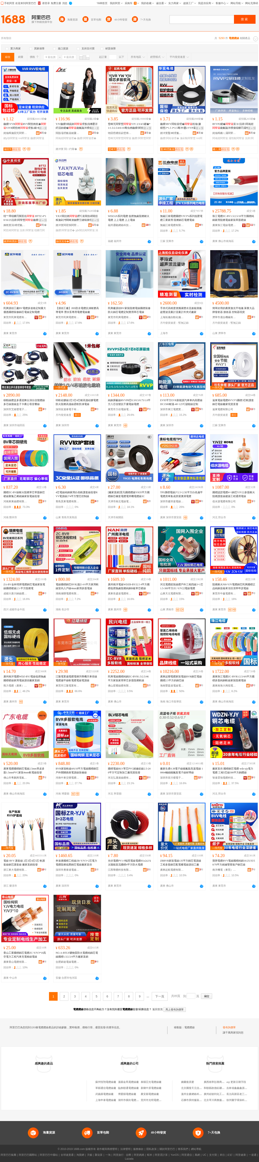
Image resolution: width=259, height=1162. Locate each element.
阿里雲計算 (161, 1154)
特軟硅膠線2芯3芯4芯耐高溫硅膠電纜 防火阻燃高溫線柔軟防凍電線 (77, 402)
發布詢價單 (229, 1027)
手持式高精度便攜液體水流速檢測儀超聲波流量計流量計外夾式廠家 (181, 310)
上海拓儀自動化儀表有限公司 (172, 317)
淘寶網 (80, 1154)
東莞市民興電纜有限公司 (15, 317)
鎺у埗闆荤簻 (10, 138)
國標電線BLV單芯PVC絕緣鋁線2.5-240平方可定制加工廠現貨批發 (129, 770)
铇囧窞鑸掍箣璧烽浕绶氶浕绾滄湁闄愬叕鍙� (120, 133)
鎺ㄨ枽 (43, 128)
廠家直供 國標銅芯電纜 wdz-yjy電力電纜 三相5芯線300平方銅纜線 (232, 770)
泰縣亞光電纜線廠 (151, 1081)
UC (204, 1154)
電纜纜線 (189, 1027)
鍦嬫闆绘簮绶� (169, 138)
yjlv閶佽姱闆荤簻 (85, 230)
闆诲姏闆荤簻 (220, 138)
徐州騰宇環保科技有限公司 (241, 1100)
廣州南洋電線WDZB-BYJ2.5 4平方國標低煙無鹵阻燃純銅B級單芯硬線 (129, 586)
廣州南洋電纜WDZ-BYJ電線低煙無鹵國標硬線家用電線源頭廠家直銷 (24, 678)
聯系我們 (183, 1149)
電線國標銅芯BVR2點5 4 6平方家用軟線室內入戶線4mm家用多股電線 (77, 586)
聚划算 (99, 1154)
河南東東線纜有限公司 (15, 501)
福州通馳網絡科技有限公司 (120, 225)
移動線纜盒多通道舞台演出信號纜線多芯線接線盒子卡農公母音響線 (24, 402)
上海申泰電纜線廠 (105, 1100)
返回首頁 (157, 1009)
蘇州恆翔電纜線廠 (105, 1081)
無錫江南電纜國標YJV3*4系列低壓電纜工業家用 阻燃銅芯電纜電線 (181, 218)
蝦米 (149, 1154)
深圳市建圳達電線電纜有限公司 (172, 501)
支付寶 (213, 1154)
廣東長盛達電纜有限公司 (120, 593)
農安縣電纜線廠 (150, 1094)
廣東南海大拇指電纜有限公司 (224, 685)
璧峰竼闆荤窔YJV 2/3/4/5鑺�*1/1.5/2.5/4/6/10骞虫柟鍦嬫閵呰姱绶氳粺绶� (129, 126)
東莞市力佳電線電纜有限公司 (120, 409)
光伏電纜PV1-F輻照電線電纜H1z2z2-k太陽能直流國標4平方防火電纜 (129, 862)
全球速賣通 (67, 1154)
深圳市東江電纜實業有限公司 (172, 409)
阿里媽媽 (139, 1154)
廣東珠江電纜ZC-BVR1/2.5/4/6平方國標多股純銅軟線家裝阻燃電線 (233, 678)
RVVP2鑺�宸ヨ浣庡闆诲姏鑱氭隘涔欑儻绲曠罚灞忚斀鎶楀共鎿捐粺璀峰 (233, 126)
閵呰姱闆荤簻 (11, 230)
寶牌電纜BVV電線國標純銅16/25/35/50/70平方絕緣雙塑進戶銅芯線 (233, 862)
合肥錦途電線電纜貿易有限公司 (67, 961)
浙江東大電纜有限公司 (15, 869)
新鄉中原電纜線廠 (151, 1088)
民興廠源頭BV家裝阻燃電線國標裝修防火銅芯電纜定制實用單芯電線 (129, 310)
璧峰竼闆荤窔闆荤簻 (119, 138)
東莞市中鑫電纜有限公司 (224, 593)
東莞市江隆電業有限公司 (67, 685)
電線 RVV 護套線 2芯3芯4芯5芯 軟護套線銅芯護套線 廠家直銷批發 (24, 862)
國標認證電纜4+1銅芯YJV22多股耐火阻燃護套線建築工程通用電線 (233, 494)
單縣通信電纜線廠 (105, 1088)
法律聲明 (125, 1149)
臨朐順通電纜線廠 (128, 1088)
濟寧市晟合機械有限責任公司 (224, 317)
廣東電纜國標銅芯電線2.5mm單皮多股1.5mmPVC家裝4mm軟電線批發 (23, 770)
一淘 (108, 1154)
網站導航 (196, 1149)
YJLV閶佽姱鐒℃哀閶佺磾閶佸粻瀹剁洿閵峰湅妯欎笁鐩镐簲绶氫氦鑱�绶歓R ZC (77, 218)
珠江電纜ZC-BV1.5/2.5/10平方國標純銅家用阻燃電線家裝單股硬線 (233, 218)
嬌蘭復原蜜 (187, 1081)
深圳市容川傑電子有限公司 (172, 777)
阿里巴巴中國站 (49, 1154)
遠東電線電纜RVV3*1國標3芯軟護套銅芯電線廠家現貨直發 (233, 402)
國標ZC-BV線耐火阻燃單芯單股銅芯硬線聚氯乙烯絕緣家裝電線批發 (24, 494)
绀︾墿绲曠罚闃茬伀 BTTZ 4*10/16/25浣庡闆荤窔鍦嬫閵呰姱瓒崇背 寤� (24, 218)
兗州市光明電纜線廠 (152, 1100)
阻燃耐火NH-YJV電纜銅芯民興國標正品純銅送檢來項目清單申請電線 (233, 586)
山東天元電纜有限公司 (172, 593)
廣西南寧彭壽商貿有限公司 (219, 1081)
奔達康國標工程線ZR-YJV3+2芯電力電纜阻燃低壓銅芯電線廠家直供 (76, 862)
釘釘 (230, 1154)
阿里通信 (187, 1154)
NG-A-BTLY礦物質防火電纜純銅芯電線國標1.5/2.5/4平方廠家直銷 (77, 954)
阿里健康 (240, 1154)
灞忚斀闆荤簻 (236, 138)
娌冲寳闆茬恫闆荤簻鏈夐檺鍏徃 (67, 225)
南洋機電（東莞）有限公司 (224, 869)
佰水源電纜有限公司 (224, 501)
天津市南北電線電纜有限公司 (120, 501)
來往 (222, 1154)
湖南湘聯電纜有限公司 (67, 593)
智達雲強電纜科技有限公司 (224, 777)
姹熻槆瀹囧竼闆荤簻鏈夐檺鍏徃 (15, 133)
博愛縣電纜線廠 (127, 1094)
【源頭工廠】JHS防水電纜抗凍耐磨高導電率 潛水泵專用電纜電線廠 (77, 310)
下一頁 (159, 996)
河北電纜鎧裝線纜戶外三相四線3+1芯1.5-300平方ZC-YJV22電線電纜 (181, 586)
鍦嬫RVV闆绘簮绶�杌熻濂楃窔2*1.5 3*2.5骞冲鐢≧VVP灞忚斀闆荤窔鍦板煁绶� (180, 126)
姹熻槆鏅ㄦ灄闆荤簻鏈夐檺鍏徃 (224, 133)
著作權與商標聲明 (107, 1149)
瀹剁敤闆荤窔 (188, 138)
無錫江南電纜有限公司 (172, 225)
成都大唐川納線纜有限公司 (15, 593)
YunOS (175, 1154)
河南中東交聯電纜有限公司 (67, 777)
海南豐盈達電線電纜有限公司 (172, 685)
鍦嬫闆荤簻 (37, 138)
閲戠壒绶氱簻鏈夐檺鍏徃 (67, 133)
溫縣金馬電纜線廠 (128, 1081)
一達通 (252, 1154)
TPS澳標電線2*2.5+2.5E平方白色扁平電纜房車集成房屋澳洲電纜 (181, 494)
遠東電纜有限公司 (222, 409)
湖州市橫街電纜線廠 (129, 1100)
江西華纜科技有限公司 (120, 869)
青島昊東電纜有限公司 (67, 501)
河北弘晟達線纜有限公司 (120, 777)
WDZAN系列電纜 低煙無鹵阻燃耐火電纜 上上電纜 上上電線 (128, 218)
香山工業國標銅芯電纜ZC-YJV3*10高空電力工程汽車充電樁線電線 (24, 954)
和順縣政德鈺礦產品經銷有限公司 (223, 1088)
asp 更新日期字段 (236, 1081)
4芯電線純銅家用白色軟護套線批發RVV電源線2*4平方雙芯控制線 (77, 494)
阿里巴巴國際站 (28, 1154)
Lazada (129, 1158)
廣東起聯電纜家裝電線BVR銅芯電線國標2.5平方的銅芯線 (181, 678)
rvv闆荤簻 (24, 138)
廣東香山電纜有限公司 (15, 961)
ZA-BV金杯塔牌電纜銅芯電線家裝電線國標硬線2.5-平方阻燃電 (24, 586)
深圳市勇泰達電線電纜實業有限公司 (67, 869)
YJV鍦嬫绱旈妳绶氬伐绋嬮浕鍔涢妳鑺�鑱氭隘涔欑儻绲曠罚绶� (77, 126)
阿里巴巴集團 (8, 1154)
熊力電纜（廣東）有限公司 (15, 685)
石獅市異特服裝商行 (192, 1100)
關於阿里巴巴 (167, 1149)
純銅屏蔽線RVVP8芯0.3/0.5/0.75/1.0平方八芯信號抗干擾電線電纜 (129, 402)
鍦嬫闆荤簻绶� (86, 138)
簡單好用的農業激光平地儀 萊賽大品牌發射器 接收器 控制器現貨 (233, 310)
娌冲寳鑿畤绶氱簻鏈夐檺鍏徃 (172, 133)
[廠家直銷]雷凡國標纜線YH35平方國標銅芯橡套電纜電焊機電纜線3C (129, 494)
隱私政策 (151, 1149)
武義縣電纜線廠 (104, 1094)
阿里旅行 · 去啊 (122, 1154)
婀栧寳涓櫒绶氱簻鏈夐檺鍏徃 (15, 225)
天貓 (89, 1154)
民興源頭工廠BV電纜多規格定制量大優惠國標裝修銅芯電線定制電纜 (24, 310)
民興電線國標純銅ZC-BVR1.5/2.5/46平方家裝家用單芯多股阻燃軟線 (128, 678)
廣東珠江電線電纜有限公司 (224, 225)
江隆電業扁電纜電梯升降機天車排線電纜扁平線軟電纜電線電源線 (76, 678)
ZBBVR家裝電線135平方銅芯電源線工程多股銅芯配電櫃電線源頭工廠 (180, 862)
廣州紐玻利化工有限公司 (218, 1094)
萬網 (197, 1154)
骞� (43, 132)
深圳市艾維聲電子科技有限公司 (15, 409)
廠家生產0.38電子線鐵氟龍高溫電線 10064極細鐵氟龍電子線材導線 (181, 770)
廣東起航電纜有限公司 (172, 869)
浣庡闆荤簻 (26, 230)
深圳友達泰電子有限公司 (67, 409)
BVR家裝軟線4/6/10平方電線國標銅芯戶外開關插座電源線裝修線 (77, 770)
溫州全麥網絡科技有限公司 (196, 1094)
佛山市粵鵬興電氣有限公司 (15, 777)
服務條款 (138, 1149)
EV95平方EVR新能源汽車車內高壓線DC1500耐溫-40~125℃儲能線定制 (181, 402)
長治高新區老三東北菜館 (240, 1094)
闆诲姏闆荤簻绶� (66, 138)
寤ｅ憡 (147, 128)
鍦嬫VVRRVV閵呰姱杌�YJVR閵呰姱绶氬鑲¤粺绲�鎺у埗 (24, 126)
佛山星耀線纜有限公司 (120, 685)
